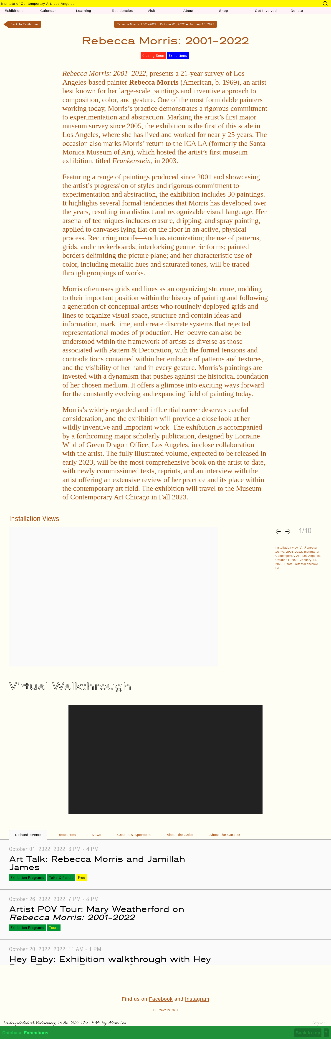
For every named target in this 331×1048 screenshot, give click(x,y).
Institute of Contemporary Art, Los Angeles (38, 3)
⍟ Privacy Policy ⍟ (165, 1009)
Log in (318, 1022)
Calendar (48, 11)
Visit (151, 11)
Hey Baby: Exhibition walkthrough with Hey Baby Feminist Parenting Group (110, 963)
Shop (223, 11)
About (188, 11)
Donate (297, 11)
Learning (83, 11)
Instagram (197, 999)
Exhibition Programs (27, 878)
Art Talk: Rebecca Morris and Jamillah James (97, 863)
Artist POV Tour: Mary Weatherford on (96, 913)
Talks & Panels (61, 878)
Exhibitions (14, 11)
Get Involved (266, 11)
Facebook (161, 999)
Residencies (122, 11)
